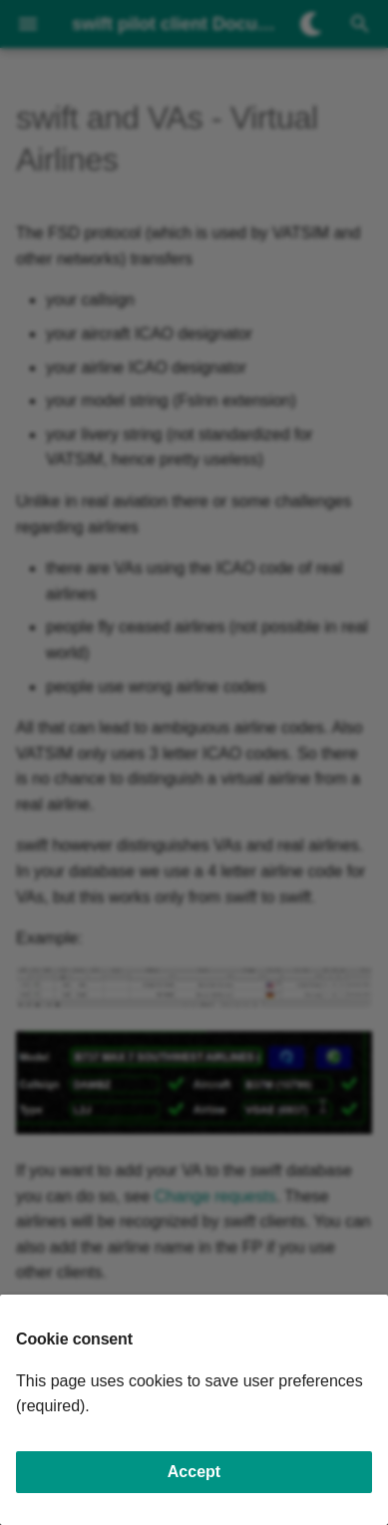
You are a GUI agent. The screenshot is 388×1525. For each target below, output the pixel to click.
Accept (194, 1471)
